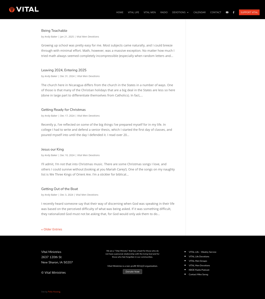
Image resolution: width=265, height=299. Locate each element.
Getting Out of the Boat (59, 188)
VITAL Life (133, 12)
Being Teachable (54, 30)
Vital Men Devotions (88, 36)
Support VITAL (249, 12)
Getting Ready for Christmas (63, 109)
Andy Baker (51, 36)
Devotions (179, 12)
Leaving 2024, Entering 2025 (63, 70)
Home (119, 12)
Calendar (200, 12)
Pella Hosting (54, 291)
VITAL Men (150, 12)
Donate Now (132, 271)
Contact (215, 12)
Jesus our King (52, 149)
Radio (164, 12)
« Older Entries (51, 229)
